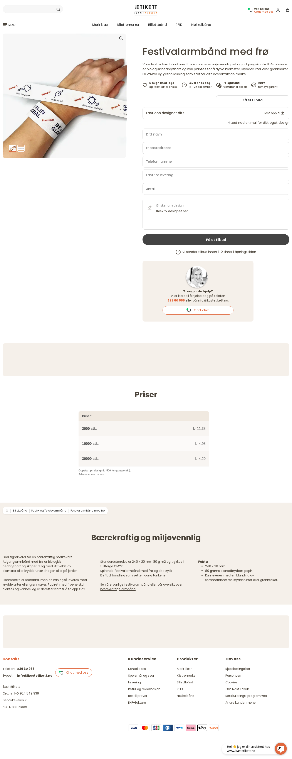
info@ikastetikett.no (213, 300)
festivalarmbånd (136, 584)
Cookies (231, 682)
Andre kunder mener (241, 702)
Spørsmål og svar (141, 675)
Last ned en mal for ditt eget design (260, 122)
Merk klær (100, 24)
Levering (134, 682)
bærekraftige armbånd (118, 589)
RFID (179, 24)
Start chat (198, 310)
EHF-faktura (137, 702)
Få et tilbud (253, 100)
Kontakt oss (137, 669)
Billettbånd (157, 24)
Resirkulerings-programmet (246, 696)
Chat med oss (73, 672)
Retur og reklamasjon (144, 689)
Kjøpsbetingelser (237, 669)
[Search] (33, 9)
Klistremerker (128, 24)
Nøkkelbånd (201, 24)
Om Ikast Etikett (237, 689)
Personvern (233, 675)
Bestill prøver (137, 696)
